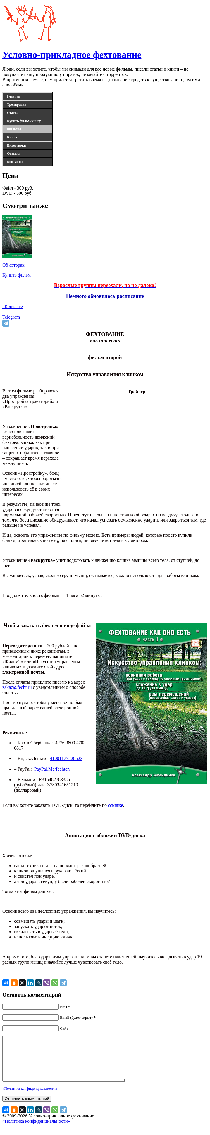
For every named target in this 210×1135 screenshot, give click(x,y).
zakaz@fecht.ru (17, 687)
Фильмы (14, 129)
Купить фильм (16, 274)
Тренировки (16, 104)
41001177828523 (66, 758)
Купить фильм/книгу (24, 121)
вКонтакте (12, 306)
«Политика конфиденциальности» (29, 1097)
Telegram (11, 316)
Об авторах (13, 265)
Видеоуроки (16, 145)
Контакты (15, 162)
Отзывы (13, 154)
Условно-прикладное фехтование (71, 54)
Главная (13, 96)
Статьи (12, 113)
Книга (12, 137)
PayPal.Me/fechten (52, 768)
